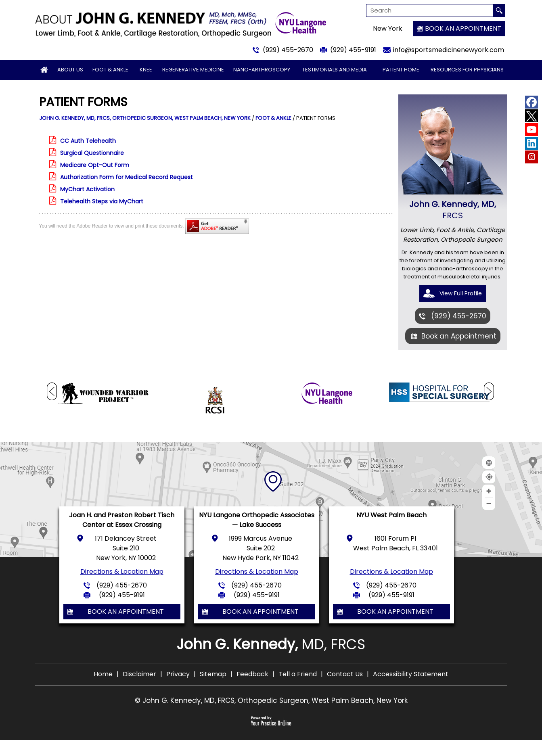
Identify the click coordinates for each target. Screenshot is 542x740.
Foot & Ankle (110, 69)
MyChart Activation (87, 189)
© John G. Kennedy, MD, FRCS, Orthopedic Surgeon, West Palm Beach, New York (271, 700)
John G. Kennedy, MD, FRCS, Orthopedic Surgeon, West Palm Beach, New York (145, 118)
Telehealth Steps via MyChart (101, 201)
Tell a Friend (297, 674)
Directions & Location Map (121, 571)
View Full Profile (460, 293)
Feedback (252, 674)
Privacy (178, 674)
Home (103, 674)
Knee (146, 69)
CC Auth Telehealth (88, 141)
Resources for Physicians (467, 69)
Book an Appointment (463, 28)
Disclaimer (139, 674)
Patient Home (401, 69)
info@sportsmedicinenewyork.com (448, 49)
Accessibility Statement (410, 674)
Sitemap (213, 674)
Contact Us (345, 674)
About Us (70, 69)
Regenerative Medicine (193, 69)
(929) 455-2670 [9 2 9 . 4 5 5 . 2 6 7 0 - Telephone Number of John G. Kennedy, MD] (288, 49)
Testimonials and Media (334, 69)
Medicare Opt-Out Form (94, 165)
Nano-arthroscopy (261, 69)
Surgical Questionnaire (92, 153)
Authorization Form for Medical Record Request (126, 177)
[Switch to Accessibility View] (12, 722)
